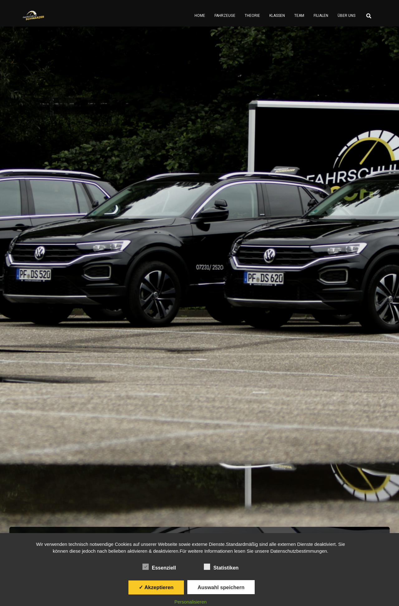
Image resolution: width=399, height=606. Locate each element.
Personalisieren (191, 601)
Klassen (277, 15)
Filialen (321, 15)
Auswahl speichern (221, 587)
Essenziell (159, 567)
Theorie (252, 15)
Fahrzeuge (224, 15)
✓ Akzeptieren (156, 587)
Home (200, 15)
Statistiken (221, 567)
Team (299, 15)
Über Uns (346, 15)
